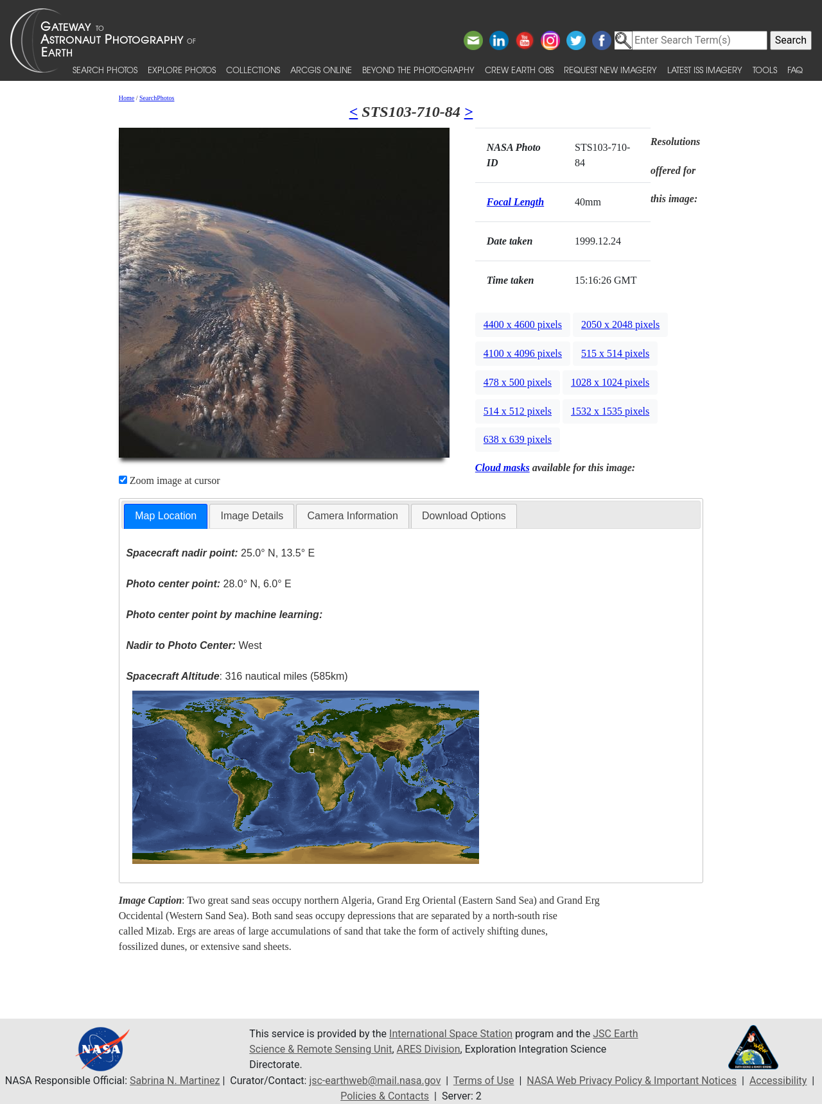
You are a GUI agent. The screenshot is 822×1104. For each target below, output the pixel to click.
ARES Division (428, 1049)
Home (126, 97)
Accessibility (778, 1080)
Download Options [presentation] (464, 515)
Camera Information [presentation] (352, 515)
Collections (253, 70)
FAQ (795, 70)
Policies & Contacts (384, 1096)
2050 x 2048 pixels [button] (620, 324)
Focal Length (515, 201)
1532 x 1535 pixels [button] (610, 411)
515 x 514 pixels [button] (615, 353)
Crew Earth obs (519, 70)
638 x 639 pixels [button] (518, 439)
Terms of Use (483, 1080)
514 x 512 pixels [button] (518, 411)
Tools (765, 70)
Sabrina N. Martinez (175, 1080)
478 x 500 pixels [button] (518, 382)
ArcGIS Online (321, 70)
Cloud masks (502, 467)
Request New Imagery (610, 70)
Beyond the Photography (418, 70)
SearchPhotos (156, 97)
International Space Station (450, 1034)
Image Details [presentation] (251, 515)
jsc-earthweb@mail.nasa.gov (375, 1080)
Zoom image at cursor (169, 480)
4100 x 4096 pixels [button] (523, 353)
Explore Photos (182, 70)
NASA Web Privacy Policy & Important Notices (632, 1080)
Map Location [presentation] (166, 515)
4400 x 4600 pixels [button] (523, 324)
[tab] (165, 516)
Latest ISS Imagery (704, 70)
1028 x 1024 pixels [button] (610, 382)
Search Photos (105, 70)
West (193, 645)
